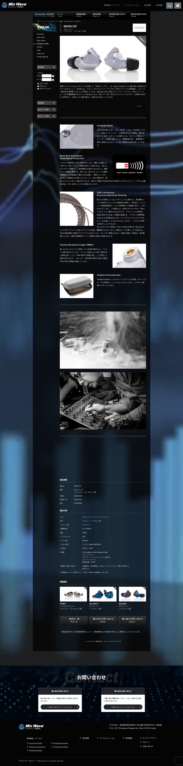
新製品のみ (42, 86)
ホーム (65, 15)
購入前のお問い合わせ (139, 15)
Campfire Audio (68, 21)
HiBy (39, 50)
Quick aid (40, 53)
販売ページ (86, 568)
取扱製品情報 (82, 15)
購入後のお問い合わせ (118, 15)
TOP (38, 21)
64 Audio (40, 34)
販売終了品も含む (44, 88)
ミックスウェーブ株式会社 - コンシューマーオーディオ (103, 641)
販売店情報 (99, 15)
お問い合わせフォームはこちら (60, 707)
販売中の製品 (42, 83)
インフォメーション (131, 5)
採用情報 (159, 5)
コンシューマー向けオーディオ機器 (51, 21)
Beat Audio (41, 40)
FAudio (39, 47)
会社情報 (147, 5)
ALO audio (41, 37)
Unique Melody (42, 57)
